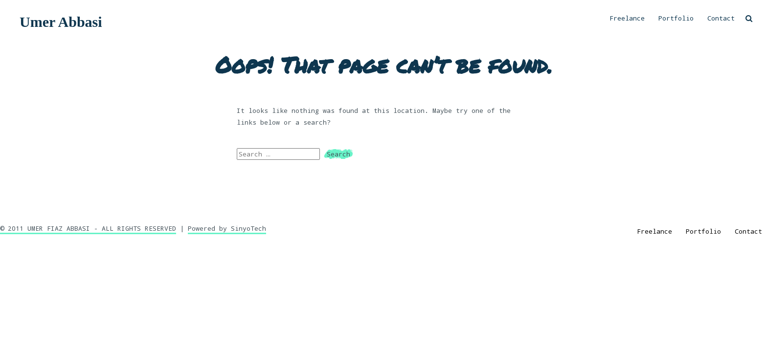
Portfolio (676, 18)
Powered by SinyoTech (227, 228)
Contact (721, 18)
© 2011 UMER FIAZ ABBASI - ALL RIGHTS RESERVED (88, 228)
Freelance (627, 18)
